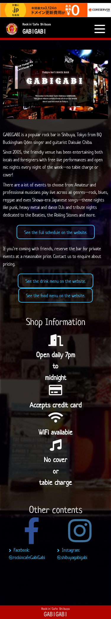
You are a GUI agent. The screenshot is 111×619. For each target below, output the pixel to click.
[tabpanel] (31, 540)
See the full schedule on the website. (55, 232)
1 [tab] (33, 598)
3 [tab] (51, 598)
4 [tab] (60, 598)
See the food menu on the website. (55, 296)
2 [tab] (42, 598)
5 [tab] (69, 598)
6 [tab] (78, 598)
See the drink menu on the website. (55, 281)
